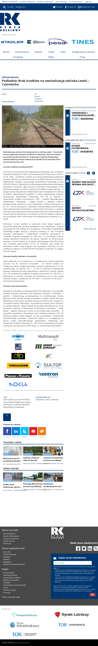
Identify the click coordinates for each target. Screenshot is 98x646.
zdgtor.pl (88, 2)
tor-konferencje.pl (75, 2)
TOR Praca (7, 543)
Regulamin (7, 562)
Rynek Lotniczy (9, 541)
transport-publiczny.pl (45, 2)
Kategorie (20, 6)
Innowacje (18, 57)
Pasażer (38, 52)
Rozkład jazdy (8, 573)
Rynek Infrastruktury (11, 536)
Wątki (51, 57)
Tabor (63, 52)
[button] (88, 177)
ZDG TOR (6, 552)
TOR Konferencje (9, 554)
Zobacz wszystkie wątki (11, 597)
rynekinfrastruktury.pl (27, 2)
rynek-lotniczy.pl (61, 2)
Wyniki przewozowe (11, 580)
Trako (5, 587)
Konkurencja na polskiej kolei (14, 585)
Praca (82, 57)
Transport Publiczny (11, 538)
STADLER (6, 582)
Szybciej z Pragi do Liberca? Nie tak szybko (31, 460)
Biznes (6, 52)
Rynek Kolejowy (9, 533)
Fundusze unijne (9, 590)
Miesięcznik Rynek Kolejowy (14, 564)
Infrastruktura (22, 52)
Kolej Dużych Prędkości (12, 577)
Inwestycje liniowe (10, 575)
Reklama (6, 559)
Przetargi (6, 592)
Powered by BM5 (24, 643)
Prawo (51, 52)
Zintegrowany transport (83, 52)
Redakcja (6, 557)
